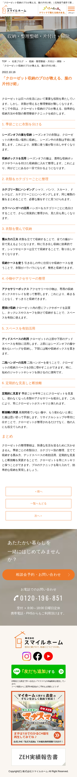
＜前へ (38, 491)
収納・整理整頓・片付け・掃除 (45, 61)
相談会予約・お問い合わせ (38, 574)
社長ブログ (18, 61)
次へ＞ (38, 515)
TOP (4, 61)
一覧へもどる (38, 503)
